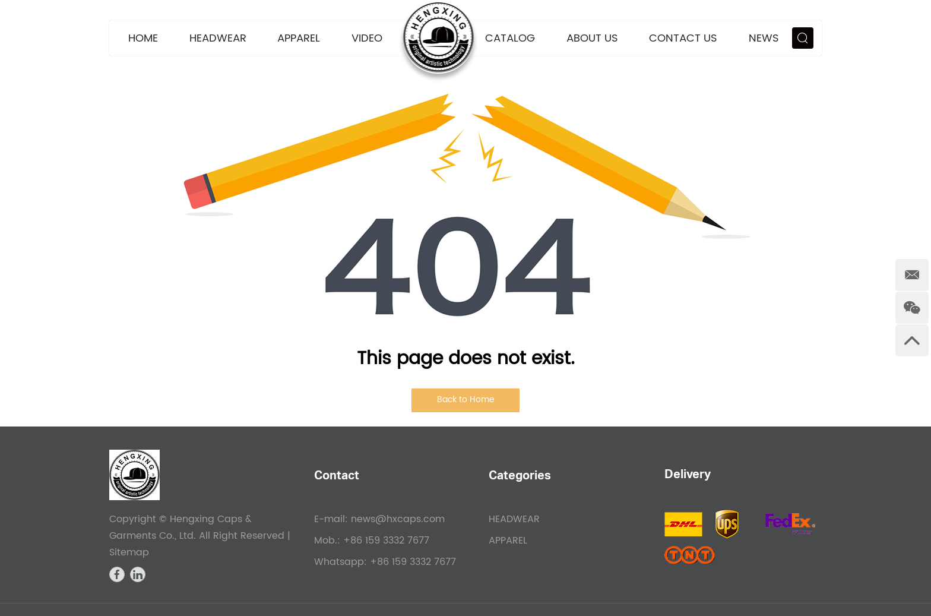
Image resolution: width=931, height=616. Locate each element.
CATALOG (510, 38)
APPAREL (298, 38)
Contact (336, 477)
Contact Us (683, 38)
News (764, 38)
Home (143, 38)
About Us (592, 38)
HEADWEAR (217, 38)
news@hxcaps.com (398, 519)
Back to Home (466, 399)
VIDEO (367, 38)
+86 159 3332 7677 (413, 562)
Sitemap (129, 552)
